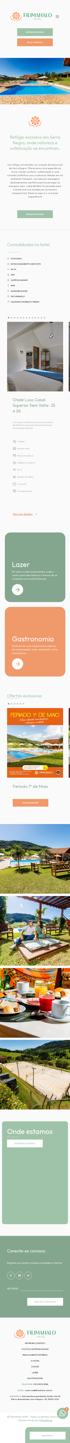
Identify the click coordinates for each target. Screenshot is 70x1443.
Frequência (46, 1420)
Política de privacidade (35, 1349)
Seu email (13, 1288)
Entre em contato (35, 1343)
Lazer (35, 1372)
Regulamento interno (35, 1355)
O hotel (35, 1360)
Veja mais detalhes (25, 514)
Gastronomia (35, 1378)
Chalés (35, 1366)
